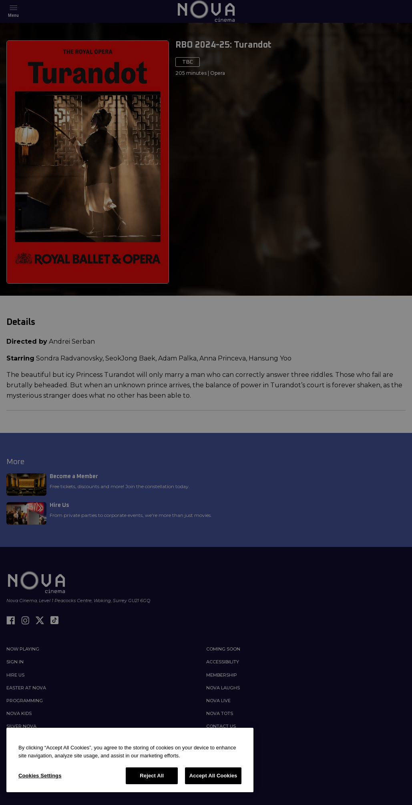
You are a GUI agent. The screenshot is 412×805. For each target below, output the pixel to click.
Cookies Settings (40, 776)
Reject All (152, 776)
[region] (129, 760)
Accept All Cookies (213, 776)
